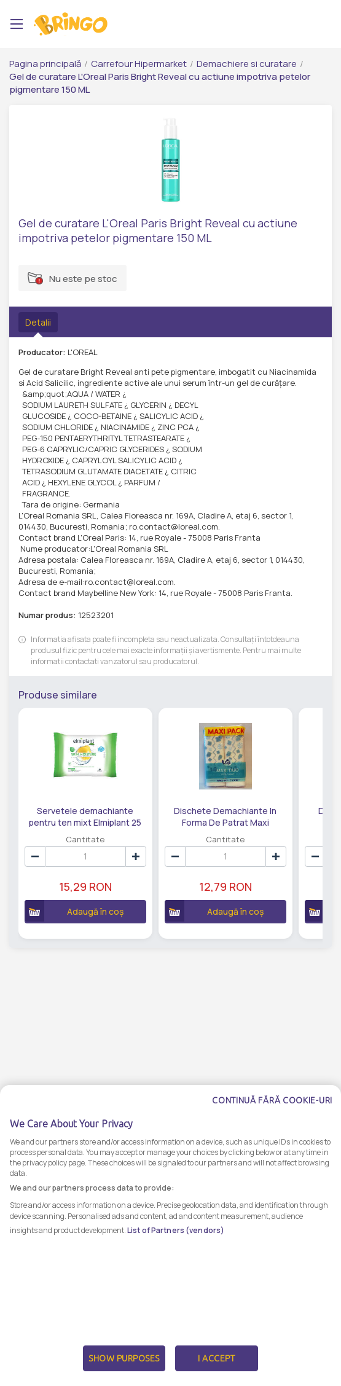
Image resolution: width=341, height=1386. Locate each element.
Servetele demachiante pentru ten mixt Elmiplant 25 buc (85, 816)
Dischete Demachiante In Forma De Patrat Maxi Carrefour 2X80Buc (225, 816)
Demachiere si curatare (247, 63)
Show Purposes (124, 1369)
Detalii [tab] (38, 322)
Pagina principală (45, 63)
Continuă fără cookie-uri (272, 1111)
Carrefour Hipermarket (139, 63)
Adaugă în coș (74, 911)
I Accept (216, 1369)
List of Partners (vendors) (175, 1240)
